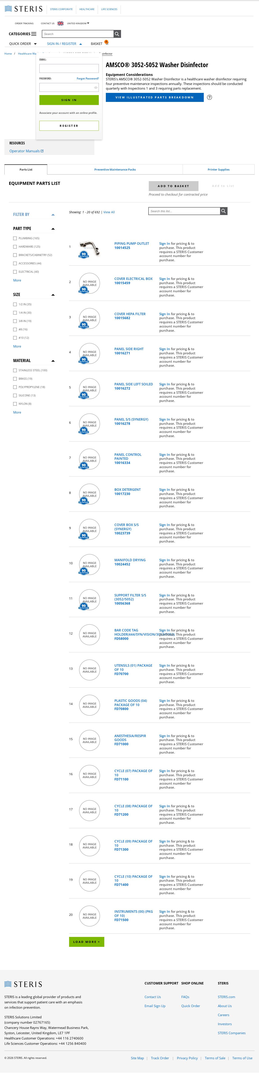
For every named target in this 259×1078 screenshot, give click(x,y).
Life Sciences (109, 9)
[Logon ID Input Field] (69, 68)
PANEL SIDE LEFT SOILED (133, 386)
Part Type (22, 228)
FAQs (185, 997)
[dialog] (69, 96)
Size (16, 294)
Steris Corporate (61, 9)
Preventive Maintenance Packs (115, 169)
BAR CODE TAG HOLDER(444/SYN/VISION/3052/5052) (134, 634)
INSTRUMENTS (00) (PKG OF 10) (133, 915)
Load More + (86, 942)
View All (109, 212)
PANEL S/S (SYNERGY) (131, 421)
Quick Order (23, 44)
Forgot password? (88, 78)
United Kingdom (76, 23)
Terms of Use (242, 1058)
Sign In (165, 243)
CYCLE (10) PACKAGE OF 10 (133, 880)
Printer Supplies (219, 169)
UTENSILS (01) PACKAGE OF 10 (133, 669)
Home (8, 53)
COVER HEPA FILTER (130, 316)
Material (22, 360)
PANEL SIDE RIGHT (128, 351)
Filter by (21, 214)
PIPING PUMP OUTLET (131, 245)
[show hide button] (96, 87)
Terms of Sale (215, 1058)
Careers (223, 1015)
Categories (22, 33)
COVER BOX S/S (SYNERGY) (126, 529)
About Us (225, 1006)
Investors (225, 1024)
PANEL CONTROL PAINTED (127, 459)
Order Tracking (24, 23)
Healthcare (86, 9)
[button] (117, 34)
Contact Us (47, 23)
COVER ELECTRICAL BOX (133, 281)
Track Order (160, 1058)
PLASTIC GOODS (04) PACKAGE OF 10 (130, 705)
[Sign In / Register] (64, 43)
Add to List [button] (223, 186)
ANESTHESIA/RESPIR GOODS (130, 740)
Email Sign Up (155, 1006)
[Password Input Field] (69, 87)
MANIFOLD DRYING (130, 562)
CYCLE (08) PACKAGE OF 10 (133, 810)
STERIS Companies (232, 1033)
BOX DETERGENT (127, 491)
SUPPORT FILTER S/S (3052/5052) (130, 599)
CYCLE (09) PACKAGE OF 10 (133, 845)
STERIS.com (226, 997)
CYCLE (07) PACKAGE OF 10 (133, 775)
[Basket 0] (100, 43)
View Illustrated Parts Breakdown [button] (155, 97)
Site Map (137, 1058)
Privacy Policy (187, 1058)
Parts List (26, 169)
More (17, 280)
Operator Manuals (26, 151)
